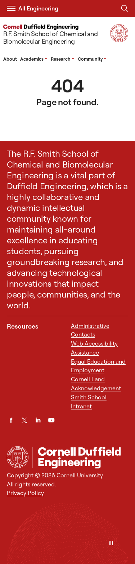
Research (63, 59)
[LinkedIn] (38, 420)
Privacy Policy (25, 492)
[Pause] (111, 543)
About (10, 59)
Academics (34, 59)
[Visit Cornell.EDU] (119, 40)
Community (92, 59)
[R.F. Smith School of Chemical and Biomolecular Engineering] (55, 35)
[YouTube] (51, 420)
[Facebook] (11, 420)
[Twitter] (24, 420)
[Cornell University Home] (17, 457)
